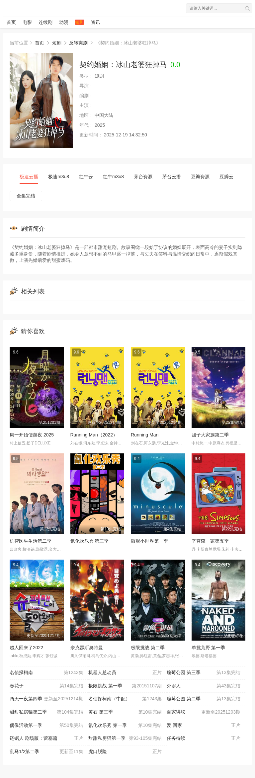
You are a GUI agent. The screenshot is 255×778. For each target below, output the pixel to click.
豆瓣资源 (200, 176)
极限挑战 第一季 (125, 686)
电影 (27, 22)
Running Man (144, 434)
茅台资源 (143, 176)
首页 (11, 22)
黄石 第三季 (125, 712)
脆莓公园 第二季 (203, 699)
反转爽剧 (78, 42)
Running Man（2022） (94, 434)
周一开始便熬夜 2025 (32, 434)
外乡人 (203, 686)
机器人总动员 (125, 672)
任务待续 (203, 738)
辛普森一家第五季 (210, 541)
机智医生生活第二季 (30, 541)
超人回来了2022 (26, 647)
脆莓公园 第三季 (203, 672)
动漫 (63, 22)
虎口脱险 (125, 751)
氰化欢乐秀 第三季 (89, 541)
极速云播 (29, 176)
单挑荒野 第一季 (208, 647)
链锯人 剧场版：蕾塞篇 (46, 738)
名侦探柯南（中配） (125, 699)
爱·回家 (203, 725)
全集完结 (26, 195)
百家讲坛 (203, 712)
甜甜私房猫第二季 (46, 712)
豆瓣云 (226, 176)
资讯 (95, 22)
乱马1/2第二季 (46, 751)
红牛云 (86, 176)
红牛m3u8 (113, 176)
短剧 (79, 22)
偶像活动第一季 (46, 725)
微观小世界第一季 (149, 541)
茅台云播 (171, 176)
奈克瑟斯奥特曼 (86, 647)
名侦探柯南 (46, 672)
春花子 (46, 686)
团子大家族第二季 (210, 434)
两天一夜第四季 (46, 699)
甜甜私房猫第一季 (125, 738)
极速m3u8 (58, 176)
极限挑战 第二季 (148, 647)
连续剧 (45, 22)
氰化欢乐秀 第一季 (125, 725)
